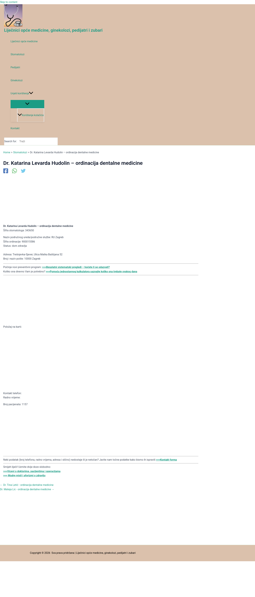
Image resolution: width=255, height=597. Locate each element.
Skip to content (8, 2)
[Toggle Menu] (27, 104)
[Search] (56, 141)
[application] (31, 93)
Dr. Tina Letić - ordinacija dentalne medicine (27, 484)
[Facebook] (5, 171)
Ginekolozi (17, 80)
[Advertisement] (100, 198)
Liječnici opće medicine (24, 41)
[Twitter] (23, 171)
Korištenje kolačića (31, 115)
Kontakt (15, 128)
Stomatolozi (17, 54)
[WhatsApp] (14, 171)
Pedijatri (15, 67)
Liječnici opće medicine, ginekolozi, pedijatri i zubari (53, 30)
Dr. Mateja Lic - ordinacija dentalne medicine (27, 489)
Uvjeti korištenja (22, 93)
